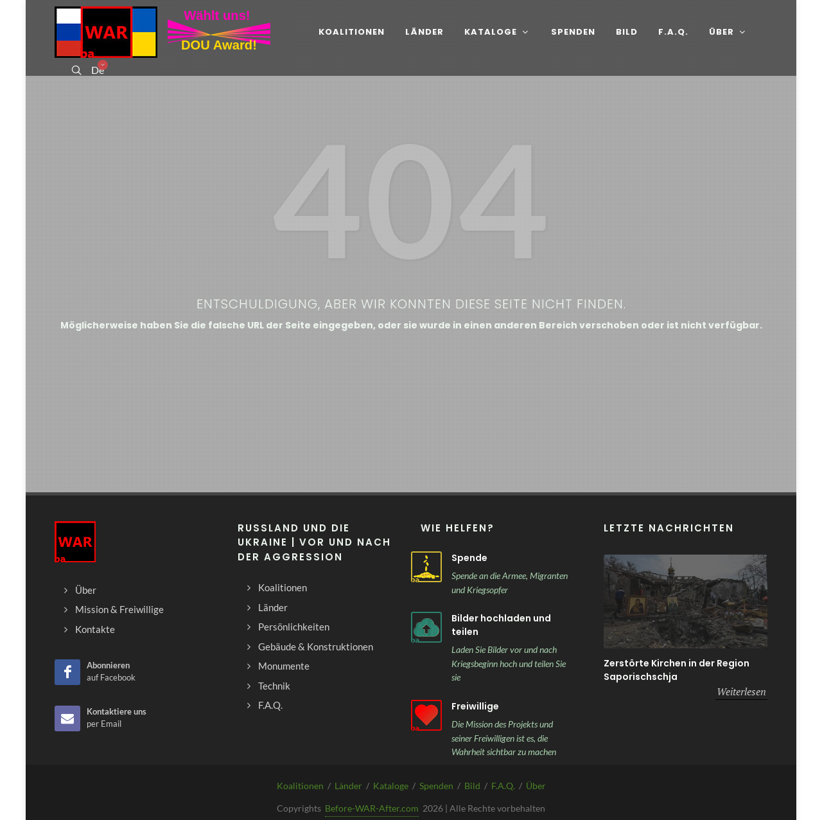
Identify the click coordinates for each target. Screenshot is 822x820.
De (97, 70)
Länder (348, 785)
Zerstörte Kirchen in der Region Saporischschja (676, 670)
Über (536, 785)
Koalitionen (300, 785)
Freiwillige (475, 706)
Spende (469, 557)
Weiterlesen (741, 691)
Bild (472, 785)
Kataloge (390, 785)
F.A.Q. (503, 785)
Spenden (436, 785)
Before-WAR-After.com (372, 808)
